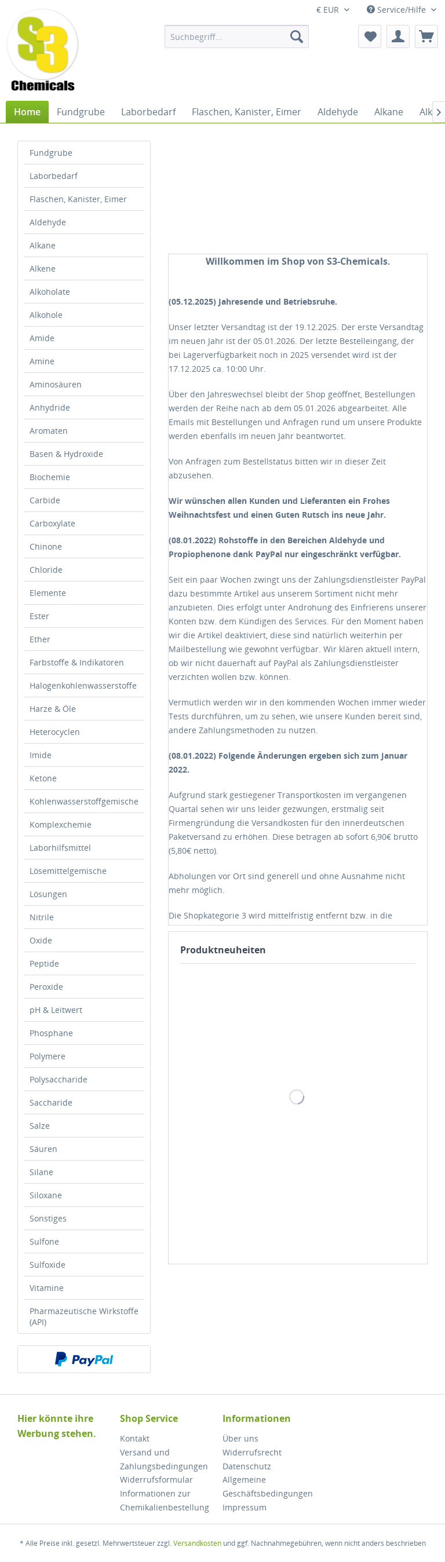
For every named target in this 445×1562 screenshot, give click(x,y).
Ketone (43, 778)
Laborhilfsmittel (60, 847)
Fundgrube (51, 152)
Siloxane (46, 1195)
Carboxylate (52, 523)
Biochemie (50, 476)
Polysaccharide (58, 1079)
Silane (41, 1171)
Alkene (43, 268)
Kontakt (134, 1438)
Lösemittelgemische (68, 870)
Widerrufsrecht (252, 1452)
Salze (40, 1125)
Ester (39, 615)
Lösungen (48, 893)
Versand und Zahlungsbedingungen (164, 1459)
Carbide (45, 500)
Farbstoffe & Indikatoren (77, 662)
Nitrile (42, 917)
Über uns (240, 1438)
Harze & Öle (53, 708)
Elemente (48, 592)
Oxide (41, 940)
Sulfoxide (47, 1264)
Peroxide (46, 986)
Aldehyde (48, 222)
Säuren (43, 1148)
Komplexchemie (61, 824)
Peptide (44, 963)
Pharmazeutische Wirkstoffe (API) (84, 1316)
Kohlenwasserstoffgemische (84, 801)
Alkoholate (50, 291)
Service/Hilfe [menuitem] (397, 9)
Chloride (46, 569)
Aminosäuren (56, 384)
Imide (41, 754)
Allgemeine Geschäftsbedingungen (267, 1486)
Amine (42, 361)
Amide (42, 337)
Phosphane (51, 1032)
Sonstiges (48, 1218)
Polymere (47, 1056)
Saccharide (51, 1102)
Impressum (244, 1507)
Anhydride (50, 407)
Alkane (43, 245)
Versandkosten (197, 1543)
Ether (40, 639)
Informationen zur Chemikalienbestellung (164, 1500)
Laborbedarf (54, 175)
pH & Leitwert (56, 1009)
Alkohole (46, 314)
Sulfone (44, 1241)
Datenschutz (246, 1466)
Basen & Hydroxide (66, 453)
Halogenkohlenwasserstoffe (83, 685)
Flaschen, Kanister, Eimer (78, 198)
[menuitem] (237, 36)
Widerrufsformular (156, 1479)
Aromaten (49, 430)
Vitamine (47, 1287)
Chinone (46, 546)
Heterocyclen (55, 731)
